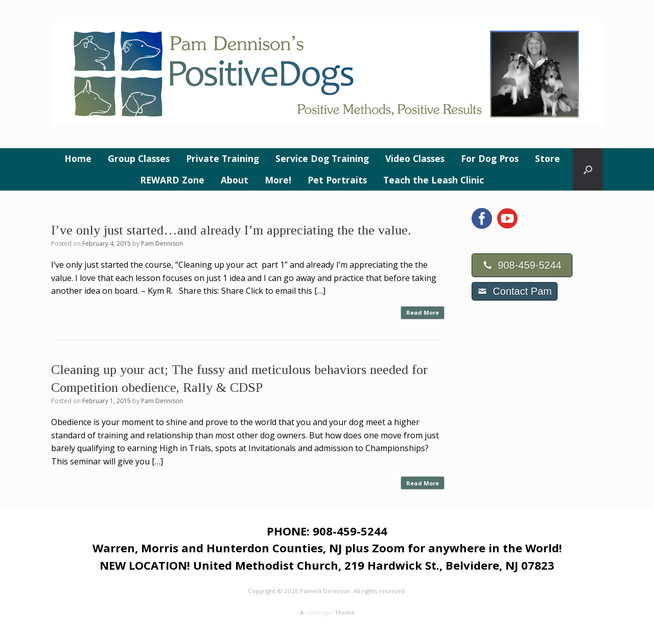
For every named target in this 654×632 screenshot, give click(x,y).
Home (77, 158)
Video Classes (415, 158)
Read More (422, 312)
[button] (588, 169)
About (234, 180)
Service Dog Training (322, 158)
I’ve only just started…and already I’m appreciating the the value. (231, 230)
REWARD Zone (172, 180)
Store (547, 158)
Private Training (222, 158)
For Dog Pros (490, 158)
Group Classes (139, 158)
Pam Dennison (162, 243)
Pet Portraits (337, 180)
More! (278, 180)
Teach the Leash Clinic (433, 180)
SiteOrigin (319, 612)
